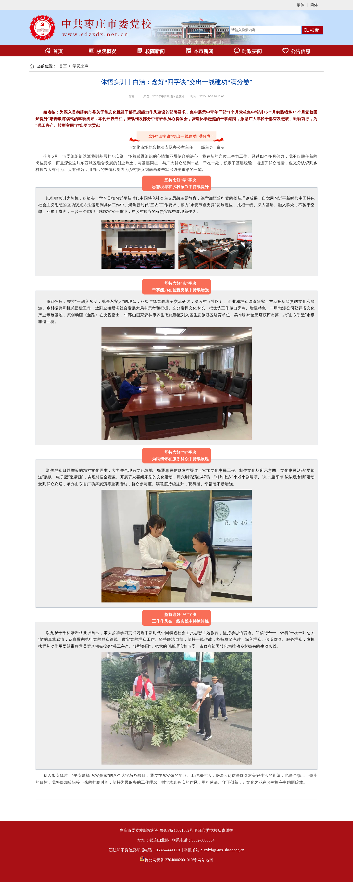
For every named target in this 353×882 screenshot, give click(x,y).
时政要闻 (248, 51)
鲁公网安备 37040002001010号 (171, 860)
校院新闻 (151, 51)
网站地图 (205, 860)
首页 (54, 51)
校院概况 (102, 51)
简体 (314, 5)
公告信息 (296, 51)
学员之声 (80, 66)
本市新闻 (199, 51)
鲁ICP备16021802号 (176, 830)
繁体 (300, 5)
